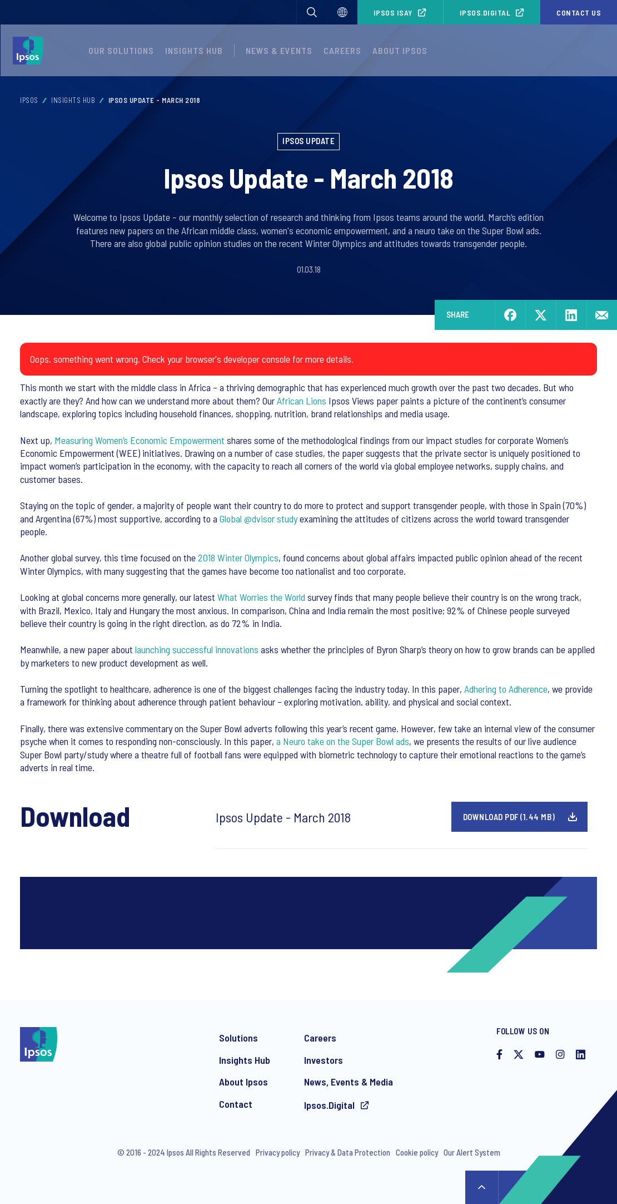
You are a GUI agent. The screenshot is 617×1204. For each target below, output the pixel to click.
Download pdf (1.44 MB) (509, 817)
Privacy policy (278, 1152)
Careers (342, 50)
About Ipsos (399, 50)
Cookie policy (417, 1152)
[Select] (342, 12)
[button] (312, 12)
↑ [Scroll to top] (482, 1187)
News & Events (279, 50)
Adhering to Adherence (506, 689)
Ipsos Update (308, 141)
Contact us (578, 12)
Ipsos (29, 100)
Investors (323, 1060)
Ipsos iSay (393, 12)
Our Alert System (472, 1152)
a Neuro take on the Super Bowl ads (342, 741)
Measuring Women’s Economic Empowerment (139, 440)
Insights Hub (194, 50)
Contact (235, 1104)
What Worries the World (261, 597)
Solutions (238, 1038)
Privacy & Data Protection (347, 1152)
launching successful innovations (196, 649)
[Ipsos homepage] (31, 51)
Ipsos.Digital (485, 12)
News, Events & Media (348, 1081)
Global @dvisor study (258, 518)
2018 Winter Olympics (238, 557)
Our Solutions (121, 50)
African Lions (301, 400)
